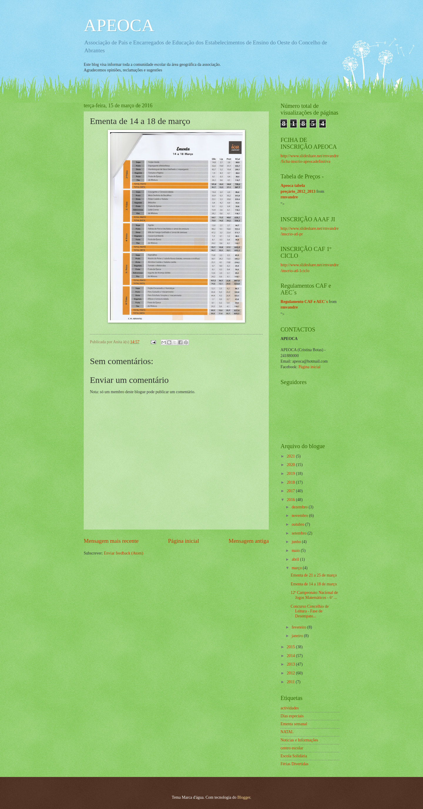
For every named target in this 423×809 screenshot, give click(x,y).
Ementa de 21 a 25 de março (314, 575)
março (297, 568)
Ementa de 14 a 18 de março (314, 584)
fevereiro (299, 627)
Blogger (243, 797)
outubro (298, 524)
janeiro (298, 636)
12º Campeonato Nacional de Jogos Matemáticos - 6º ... (314, 595)
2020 (291, 465)
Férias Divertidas (294, 764)
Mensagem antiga (249, 541)
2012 (291, 673)
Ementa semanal (294, 724)
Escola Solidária (294, 756)
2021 (291, 456)
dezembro (300, 507)
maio (296, 550)
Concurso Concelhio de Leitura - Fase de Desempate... (310, 611)
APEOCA (119, 25)
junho (297, 542)
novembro (300, 515)
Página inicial (183, 541)
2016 (291, 500)
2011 (291, 682)
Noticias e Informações (299, 740)
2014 (291, 656)
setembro (300, 533)
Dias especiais (292, 716)
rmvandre (289, 197)
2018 (291, 482)
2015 (291, 647)
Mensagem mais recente (111, 541)
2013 (291, 664)
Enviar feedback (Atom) (123, 553)
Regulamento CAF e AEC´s (304, 301)
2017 (291, 491)
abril (296, 559)
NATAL (287, 732)
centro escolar (292, 748)
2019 (291, 473)
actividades (290, 708)
